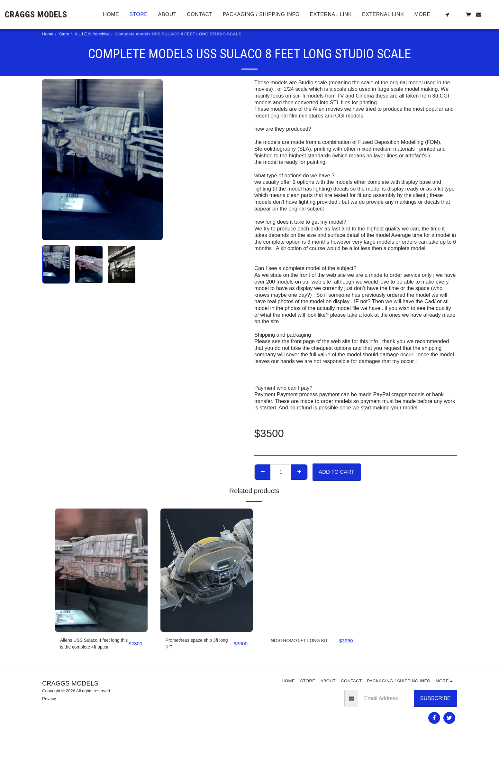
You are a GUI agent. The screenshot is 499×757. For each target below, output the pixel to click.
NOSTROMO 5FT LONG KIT (300, 645)
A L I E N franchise (92, 34)
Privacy (49, 701)
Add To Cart (336, 472)
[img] (101, 570)
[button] (447, 14)
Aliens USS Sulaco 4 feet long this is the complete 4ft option (92, 645)
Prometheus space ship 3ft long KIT (197, 645)
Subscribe (435, 701)
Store (64, 34)
